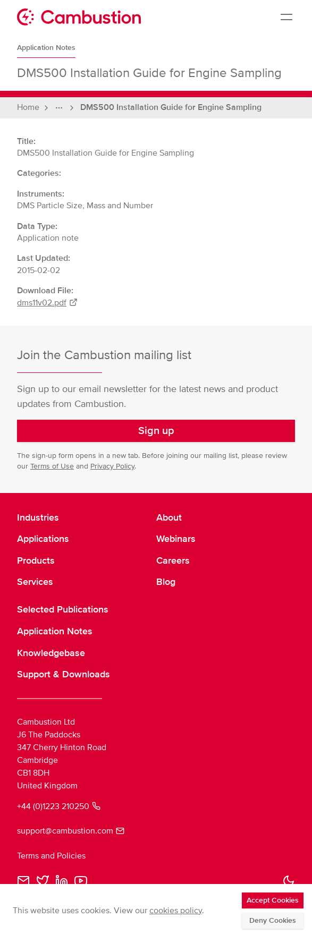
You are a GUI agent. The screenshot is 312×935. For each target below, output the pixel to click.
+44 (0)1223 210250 (58, 806)
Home (28, 107)
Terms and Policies (51, 856)
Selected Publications (62, 609)
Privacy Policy (112, 466)
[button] (156, 431)
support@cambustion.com (70, 831)
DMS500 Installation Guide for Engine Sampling (171, 107)
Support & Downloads (63, 674)
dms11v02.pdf (47, 303)
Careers (173, 560)
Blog (165, 582)
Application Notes (46, 47)
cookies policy (175, 910)
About (169, 517)
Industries (38, 517)
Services (35, 582)
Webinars (176, 539)
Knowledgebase (51, 653)
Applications (43, 539)
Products (36, 560)
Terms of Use (52, 466)
